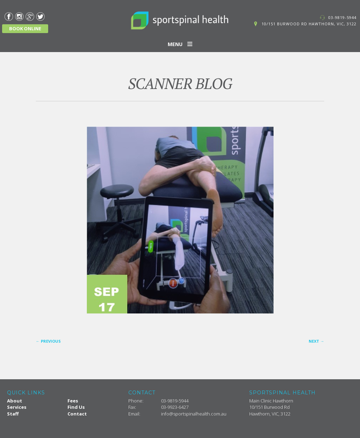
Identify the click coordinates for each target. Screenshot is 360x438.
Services (16, 407)
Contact (77, 414)
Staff (13, 414)
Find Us (76, 407)
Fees (73, 401)
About (14, 401)
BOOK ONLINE (25, 28)
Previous (48, 341)
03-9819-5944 (342, 17)
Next (316, 341)
